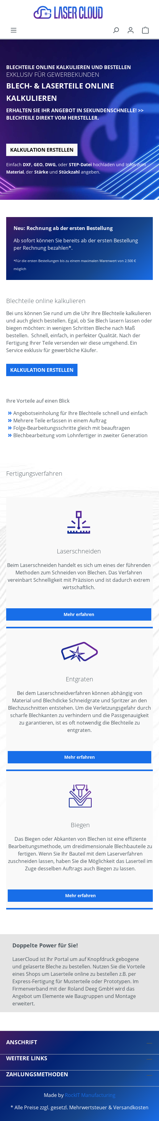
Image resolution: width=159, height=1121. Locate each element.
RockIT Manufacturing (90, 1095)
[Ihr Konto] (130, 30)
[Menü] (13, 30)
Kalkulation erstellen (41, 149)
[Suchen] (115, 30)
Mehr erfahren (79, 614)
